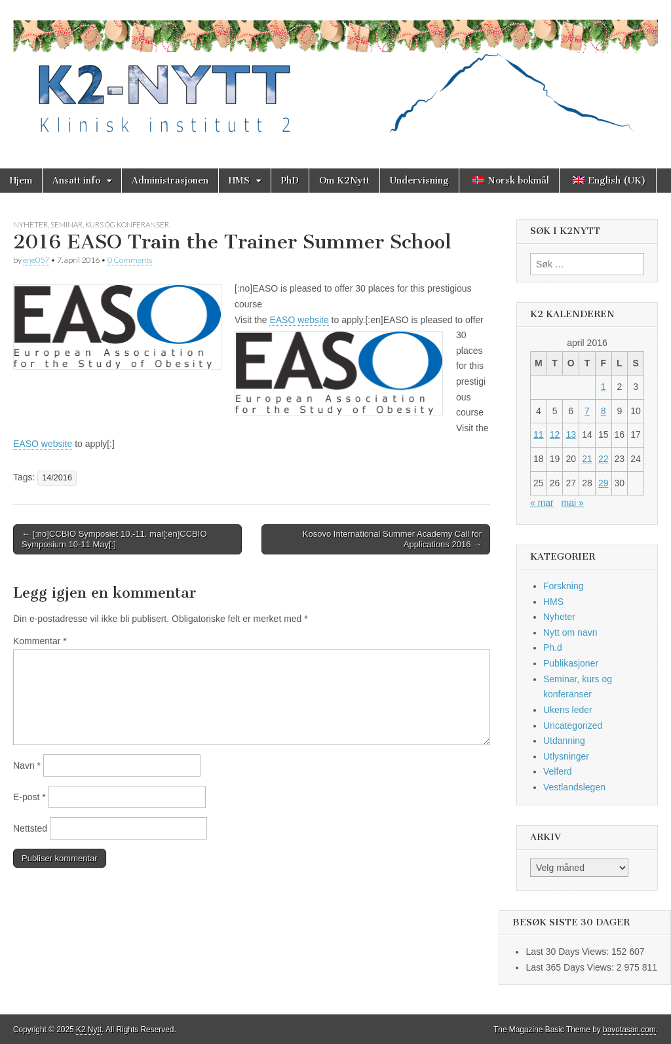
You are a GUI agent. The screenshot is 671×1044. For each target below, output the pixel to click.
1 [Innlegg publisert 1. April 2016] (603, 386)
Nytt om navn (570, 632)
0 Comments (129, 260)
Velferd (557, 771)
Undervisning (419, 180)
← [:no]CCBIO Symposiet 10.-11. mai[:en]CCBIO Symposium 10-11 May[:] (114, 539)
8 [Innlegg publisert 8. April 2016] (603, 411)
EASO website (298, 320)
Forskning (563, 586)
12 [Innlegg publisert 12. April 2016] (555, 434)
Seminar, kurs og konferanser (109, 224)
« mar (542, 502)
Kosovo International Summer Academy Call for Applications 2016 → (392, 539)
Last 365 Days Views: (571, 967)
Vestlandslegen (574, 787)
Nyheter (30, 224)
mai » (572, 502)
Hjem (21, 180)
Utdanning (564, 740)
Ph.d (552, 647)
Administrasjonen (170, 180)
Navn (27, 765)
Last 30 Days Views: (568, 951)
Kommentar (40, 641)
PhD (290, 180)
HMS (239, 180)
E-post (29, 797)
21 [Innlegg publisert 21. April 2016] (587, 459)
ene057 (36, 260)
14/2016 (57, 477)
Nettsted (30, 828)
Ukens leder (567, 710)
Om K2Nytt (344, 180)
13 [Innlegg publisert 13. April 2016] (571, 434)
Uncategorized (572, 725)
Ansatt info (76, 180)
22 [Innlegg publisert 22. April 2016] (603, 459)
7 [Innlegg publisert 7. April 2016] (587, 411)
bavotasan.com (629, 1029)
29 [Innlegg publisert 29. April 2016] (603, 483)
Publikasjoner (570, 663)
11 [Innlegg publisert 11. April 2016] (538, 434)
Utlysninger (566, 756)
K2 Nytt (89, 1029)
